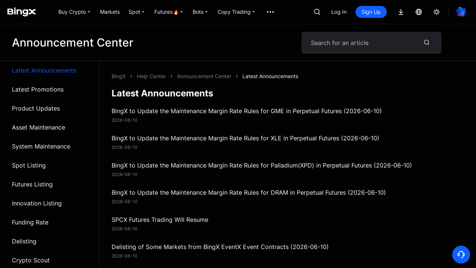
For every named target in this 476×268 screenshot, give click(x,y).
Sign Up (371, 12)
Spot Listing (29, 165)
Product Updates (36, 108)
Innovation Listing (37, 203)
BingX (119, 76)
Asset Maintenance (38, 127)
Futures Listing (32, 184)
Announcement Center (204, 76)
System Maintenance (41, 146)
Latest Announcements (44, 70)
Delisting (24, 241)
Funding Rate (30, 222)
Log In (339, 12)
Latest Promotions (38, 89)
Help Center (151, 76)
